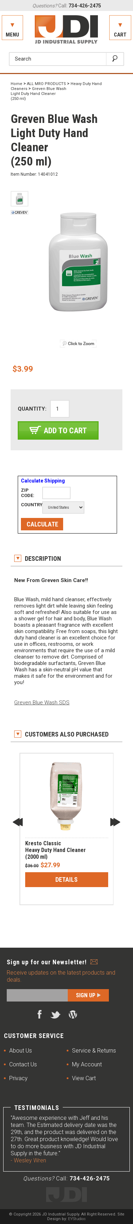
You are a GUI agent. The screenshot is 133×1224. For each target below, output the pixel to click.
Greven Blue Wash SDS (42, 702)
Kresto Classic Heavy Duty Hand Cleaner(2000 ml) (55, 850)
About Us (20, 1050)
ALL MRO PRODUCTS (46, 83)
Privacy (18, 1078)
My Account (87, 1064)
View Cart (84, 1078)
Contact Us (23, 1064)
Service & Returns (94, 1050)
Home (16, 83)
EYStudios (77, 1219)
